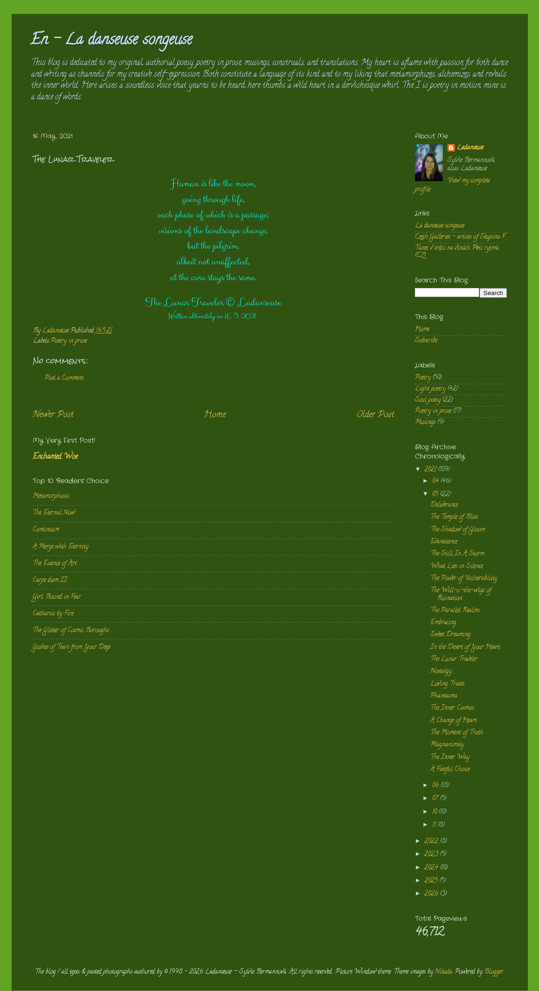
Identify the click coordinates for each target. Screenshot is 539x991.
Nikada (443, 972)
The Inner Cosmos (452, 708)
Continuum (46, 530)
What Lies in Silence (456, 566)
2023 (432, 855)
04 (436, 481)
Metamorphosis (51, 496)
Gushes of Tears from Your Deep (72, 647)
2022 (432, 842)
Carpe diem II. (50, 580)
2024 (432, 868)
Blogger (493, 972)
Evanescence (443, 542)
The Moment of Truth (456, 733)
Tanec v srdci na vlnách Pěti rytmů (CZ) (457, 252)
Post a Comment (64, 378)
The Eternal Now (54, 513)
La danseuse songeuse (439, 226)
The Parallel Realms (455, 611)
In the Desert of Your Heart (465, 647)
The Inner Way (449, 757)
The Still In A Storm (457, 554)
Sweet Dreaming (450, 635)
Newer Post (53, 415)
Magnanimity (447, 745)
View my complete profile (452, 185)
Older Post (375, 415)
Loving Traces (447, 684)
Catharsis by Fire (53, 614)
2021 (431, 470)
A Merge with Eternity (60, 547)
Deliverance (444, 505)
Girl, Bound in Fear (57, 597)
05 (436, 494)
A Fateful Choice (450, 769)
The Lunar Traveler (454, 659)
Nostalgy (441, 671)
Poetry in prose (69, 341)
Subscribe (426, 341)
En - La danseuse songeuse (111, 41)
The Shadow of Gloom (457, 530)
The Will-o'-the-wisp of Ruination (460, 594)
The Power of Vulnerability (463, 579)
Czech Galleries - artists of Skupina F (460, 237)
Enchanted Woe (55, 457)
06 (436, 786)
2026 (432, 894)
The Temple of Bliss (454, 517)
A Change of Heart (453, 721)
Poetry (423, 378)
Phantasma (443, 696)
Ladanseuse (470, 148)
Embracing (443, 623)
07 (436, 799)
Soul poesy (427, 400)
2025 (432, 881)
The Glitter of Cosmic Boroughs (71, 631)
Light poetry (430, 389)
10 (435, 812)
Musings (425, 422)
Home (215, 415)
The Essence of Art (55, 564)
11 (435, 825)
